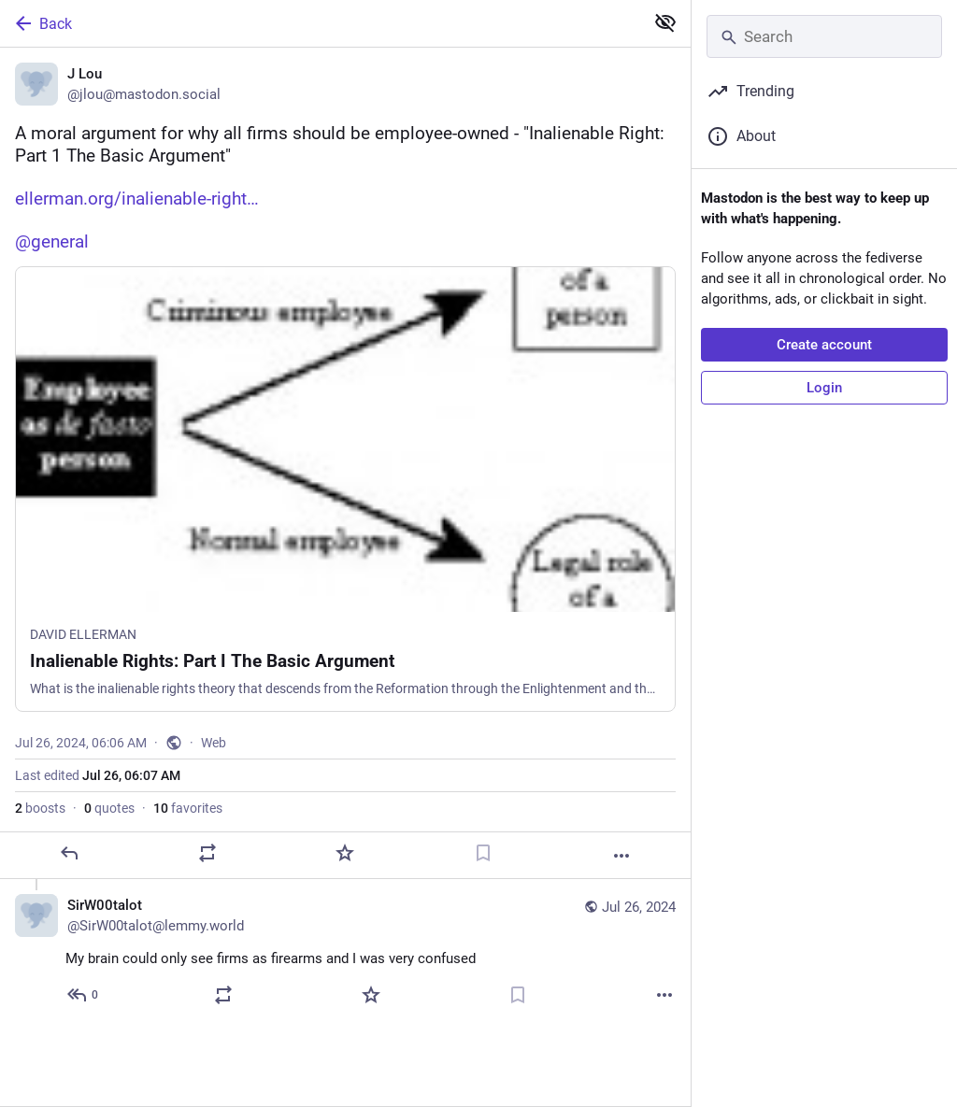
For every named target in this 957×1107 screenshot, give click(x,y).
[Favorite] (345, 853)
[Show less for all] (665, 22)
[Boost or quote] (207, 853)
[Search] (824, 36)
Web (213, 742)
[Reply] (69, 853)
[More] (621, 855)
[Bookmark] (483, 853)
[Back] (320, 23)
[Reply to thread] (83, 995)
